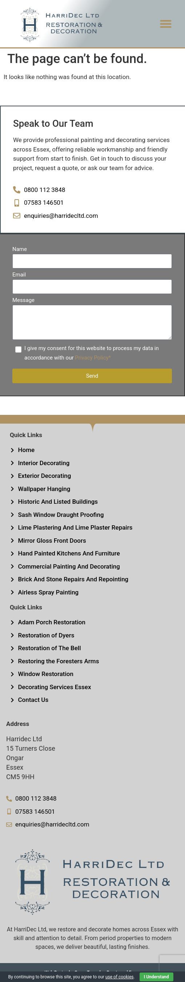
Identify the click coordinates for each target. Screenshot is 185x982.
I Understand (156, 976)
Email (19, 275)
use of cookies (119, 976)
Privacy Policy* (93, 357)
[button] (166, 24)
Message (23, 300)
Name (19, 249)
